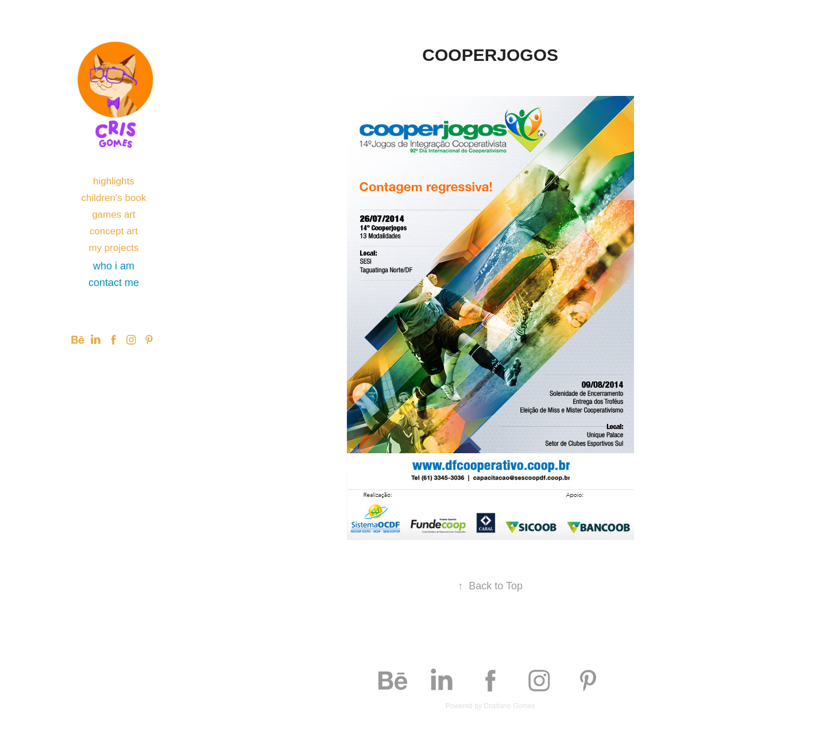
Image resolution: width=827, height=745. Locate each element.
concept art (114, 231)
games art (114, 214)
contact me (113, 282)
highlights (113, 181)
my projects (113, 247)
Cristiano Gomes (509, 706)
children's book (114, 197)
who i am (113, 266)
